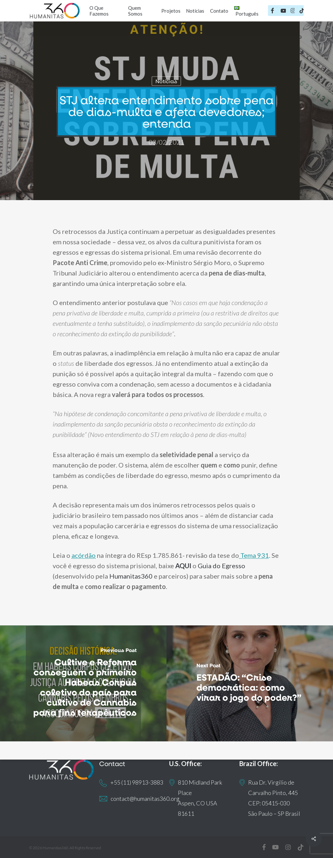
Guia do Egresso (221, 566)
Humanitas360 (131, 576)
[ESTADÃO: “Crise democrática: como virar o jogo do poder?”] (249, 683)
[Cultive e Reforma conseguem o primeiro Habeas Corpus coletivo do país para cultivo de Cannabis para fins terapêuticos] (83, 683)
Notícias (166, 81)
